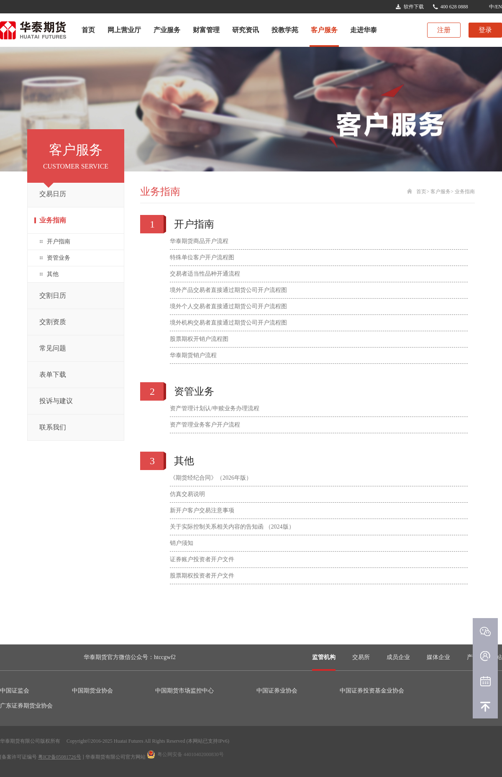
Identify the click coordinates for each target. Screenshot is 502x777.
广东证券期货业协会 (26, 706)
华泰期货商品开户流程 (199, 241)
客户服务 (324, 29)
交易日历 (52, 193)
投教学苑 (284, 29)
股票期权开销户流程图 (199, 339)
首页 (88, 29)
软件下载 (414, 7)
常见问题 (52, 348)
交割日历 (52, 295)
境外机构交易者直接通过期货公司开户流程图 (228, 322)
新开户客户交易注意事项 (202, 510)
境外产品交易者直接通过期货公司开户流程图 (228, 290)
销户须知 (181, 543)
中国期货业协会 (92, 691)
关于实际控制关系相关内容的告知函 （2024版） (232, 527)
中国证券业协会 (276, 691)
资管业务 (58, 258)
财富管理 (206, 29)
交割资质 (52, 321)
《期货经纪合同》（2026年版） (211, 478)
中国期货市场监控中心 (184, 691)
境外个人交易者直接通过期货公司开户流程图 (228, 306)
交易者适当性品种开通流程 (205, 274)
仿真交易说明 (187, 494)
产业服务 (167, 29)
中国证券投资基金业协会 (372, 691)
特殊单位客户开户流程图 (202, 257)
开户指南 (58, 241)
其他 (53, 274)
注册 (444, 29)
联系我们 (52, 427)
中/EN (495, 7)
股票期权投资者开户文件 (202, 576)
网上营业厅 (124, 29)
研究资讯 (245, 29)
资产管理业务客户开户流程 (205, 425)
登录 (485, 29)
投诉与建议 (56, 400)
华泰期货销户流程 (193, 355)
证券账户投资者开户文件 (202, 559)
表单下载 (52, 374)
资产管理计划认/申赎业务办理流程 (214, 408)
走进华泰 (363, 29)
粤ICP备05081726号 (59, 757)
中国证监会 (14, 691)
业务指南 (52, 220)
